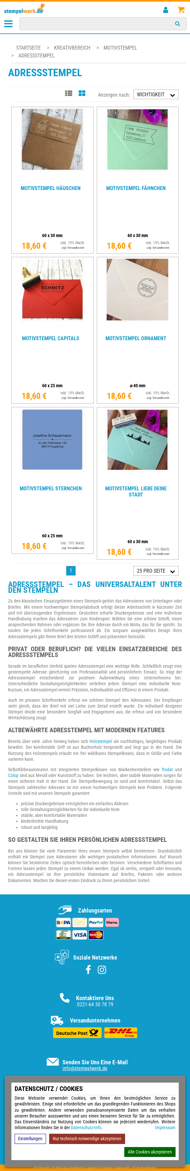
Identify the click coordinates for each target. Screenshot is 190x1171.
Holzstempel (100, 741)
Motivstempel (120, 48)
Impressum (165, 1127)
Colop (13, 775)
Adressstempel (36, 56)
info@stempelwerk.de (84, 1068)
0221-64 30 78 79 (95, 1004)
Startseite (28, 48)
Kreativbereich (73, 48)
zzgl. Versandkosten (72, 247)
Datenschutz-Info (86, 1127)
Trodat (167, 769)
